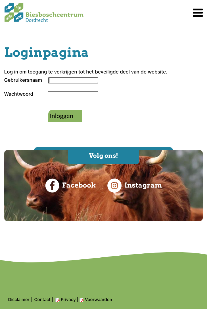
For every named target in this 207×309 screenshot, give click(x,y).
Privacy (68, 299)
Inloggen (61, 115)
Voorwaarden (98, 299)
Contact (42, 299)
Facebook (70, 185)
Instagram (134, 185)
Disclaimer (19, 299)
